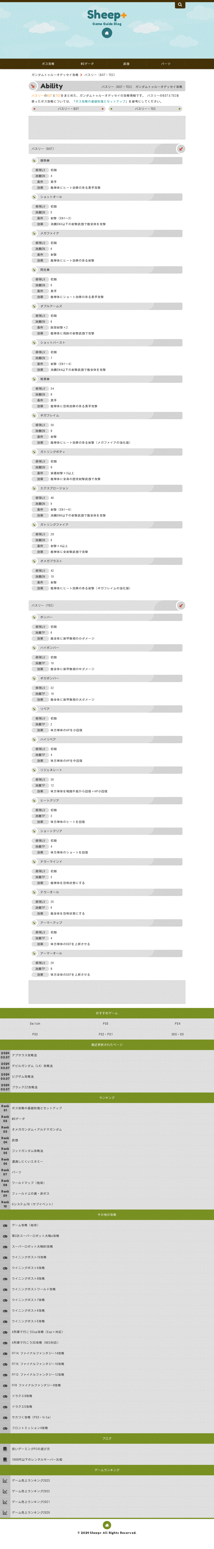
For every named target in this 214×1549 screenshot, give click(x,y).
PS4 (177, 1023)
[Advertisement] (107, 127)
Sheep (107, 14)
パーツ (165, 63)
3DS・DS (177, 1034)
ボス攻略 (48, 63)
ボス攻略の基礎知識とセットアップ (100, 101)
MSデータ (87, 63)
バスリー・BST (68, 108)
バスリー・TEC (145, 108)
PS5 (105, 1023)
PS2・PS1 (106, 1034)
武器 (126, 63)
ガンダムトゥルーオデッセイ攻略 (55, 74)
